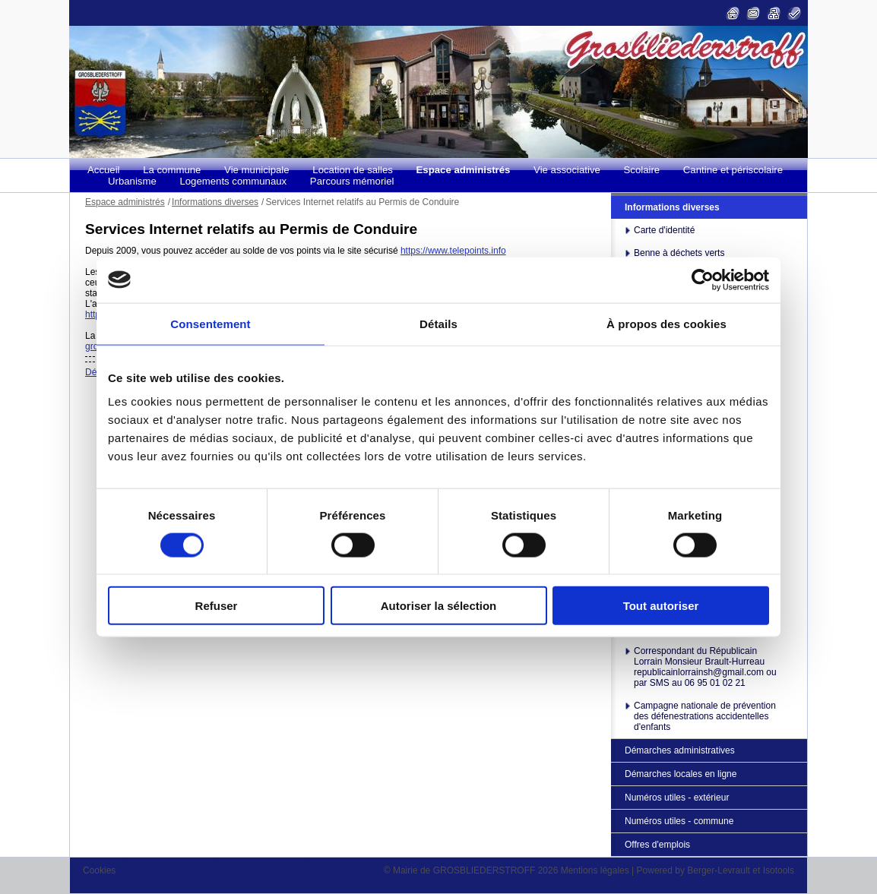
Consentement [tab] (210, 323)
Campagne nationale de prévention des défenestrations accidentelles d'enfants (705, 716)
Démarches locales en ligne (680, 774)
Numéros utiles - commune (679, 821)
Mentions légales (595, 870)
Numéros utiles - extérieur (677, 797)
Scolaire (642, 169)
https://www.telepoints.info (453, 250)
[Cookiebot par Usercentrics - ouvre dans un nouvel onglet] (702, 279)
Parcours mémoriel (352, 181)
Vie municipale (257, 169)
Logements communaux (233, 181)
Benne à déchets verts (679, 253)
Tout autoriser (661, 605)
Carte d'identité (664, 230)
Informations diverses (672, 207)
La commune (172, 169)
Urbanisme (132, 181)
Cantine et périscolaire (733, 169)
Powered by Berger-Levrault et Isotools (715, 870)
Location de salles (352, 169)
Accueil (103, 169)
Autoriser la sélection (439, 605)
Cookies (99, 870)
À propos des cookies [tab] (666, 323)
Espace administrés (463, 169)
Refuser (216, 605)
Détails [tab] (438, 323)
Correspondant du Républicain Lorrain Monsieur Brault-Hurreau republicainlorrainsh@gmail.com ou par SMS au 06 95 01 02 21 (705, 667)
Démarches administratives (680, 750)
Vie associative (566, 169)
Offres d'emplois (657, 844)
